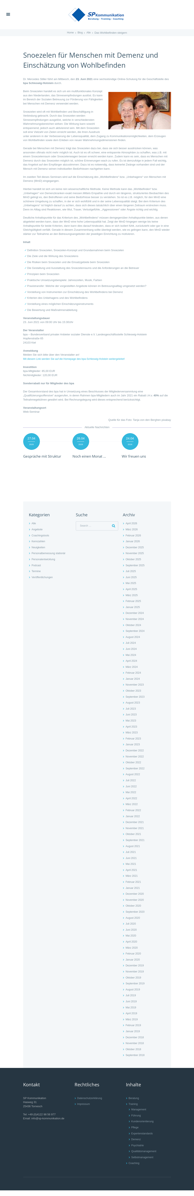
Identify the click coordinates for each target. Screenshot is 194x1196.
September (136, 571)
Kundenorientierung (143, 1127)
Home (70, 32)
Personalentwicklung (44, 565)
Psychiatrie (138, 1151)
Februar (134, 541)
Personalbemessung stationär (49, 559)
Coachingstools (41, 541)
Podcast (36, 571)
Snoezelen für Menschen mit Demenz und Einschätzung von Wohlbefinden (90, 59)
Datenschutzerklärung (90, 1103)
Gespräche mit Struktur (37, 458)
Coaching (134, 1169)
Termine (36, 577)
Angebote (37, 535)
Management (139, 1115)
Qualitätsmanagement (144, 1157)
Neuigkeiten (39, 553)
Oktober (134, 565)
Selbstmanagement (143, 1163)
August (133, 642)
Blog (80, 32)
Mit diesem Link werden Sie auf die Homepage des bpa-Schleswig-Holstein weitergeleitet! (77, 358)
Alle (89, 32)
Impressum (84, 1109)
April (132, 529)
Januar (133, 547)
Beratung (134, 1103)
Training (133, 1109)
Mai (131, 588)
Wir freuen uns (136, 456)
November (135, 559)
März (132, 535)
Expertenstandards (142, 1139)
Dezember (135, 553)
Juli (131, 577)
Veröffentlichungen (43, 583)
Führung (136, 1121)
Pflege (135, 1133)
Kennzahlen (39, 547)
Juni (131, 583)
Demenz (136, 1145)
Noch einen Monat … (92, 456)
